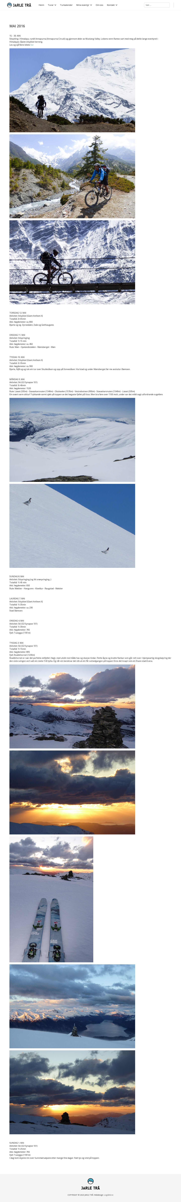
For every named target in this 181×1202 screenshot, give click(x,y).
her (32, 44)
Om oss (99, 5)
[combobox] (157, 5)
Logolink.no (108, 1195)
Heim (41, 5)
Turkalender (66, 5)
